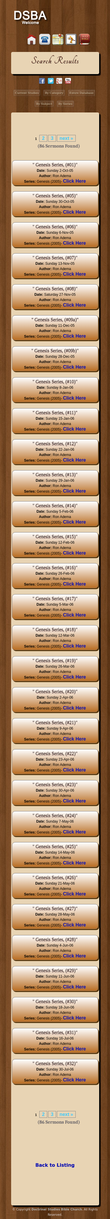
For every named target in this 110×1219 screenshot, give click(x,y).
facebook (42, 81)
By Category (54, 92)
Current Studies (27, 92)
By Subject (44, 103)
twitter (51, 81)
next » (66, 138)
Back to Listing (55, 1165)
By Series (65, 103)
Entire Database (82, 92)
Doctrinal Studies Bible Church (56, 1209)
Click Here (74, 181)
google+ (59, 81)
